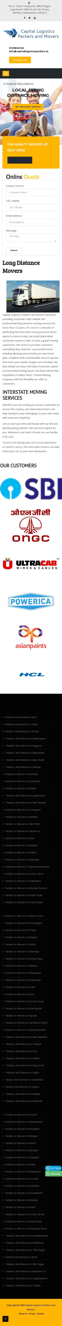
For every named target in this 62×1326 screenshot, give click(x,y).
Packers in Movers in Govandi (22, 1178)
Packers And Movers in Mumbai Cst (25, 1271)
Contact (40, 1314)
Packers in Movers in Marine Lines (24, 915)
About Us (23, 1314)
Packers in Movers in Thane (20, 930)
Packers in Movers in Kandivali (22, 781)
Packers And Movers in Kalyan (22, 1086)
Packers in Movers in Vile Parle (22, 824)
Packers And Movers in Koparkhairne (26, 1278)
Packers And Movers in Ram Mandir (25, 802)
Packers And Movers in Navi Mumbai (26, 1037)
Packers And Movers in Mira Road (24, 759)
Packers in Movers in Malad (20, 788)
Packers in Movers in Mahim (21, 852)
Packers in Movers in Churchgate (23, 923)
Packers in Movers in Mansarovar (24, 1121)
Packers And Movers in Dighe (22, 1072)
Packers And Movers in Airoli (21, 1257)
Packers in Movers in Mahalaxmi (23, 881)
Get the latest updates (28, 107)
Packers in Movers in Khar (20, 838)
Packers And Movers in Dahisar (23, 767)
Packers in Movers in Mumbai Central (26, 888)
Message (11, 230)
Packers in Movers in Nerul (20, 1143)
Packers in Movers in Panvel (21, 1114)
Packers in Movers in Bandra (21, 845)
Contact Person (15, 185)
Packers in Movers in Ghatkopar (23, 972)
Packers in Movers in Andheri (21, 816)
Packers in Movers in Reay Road (23, 1221)
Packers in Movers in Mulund (21, 937)
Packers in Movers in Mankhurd (22, 1171)
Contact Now (28, 116)
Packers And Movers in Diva (21, 1051)
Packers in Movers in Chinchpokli (23, 1008)
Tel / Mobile (13, 200)
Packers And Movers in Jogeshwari (25, 795)
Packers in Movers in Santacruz (22, 831)
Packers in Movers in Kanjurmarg (23, 958)
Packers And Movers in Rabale (22, 1093)
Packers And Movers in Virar (21, 717)
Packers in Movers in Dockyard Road (26, 1228)
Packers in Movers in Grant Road (23, 895)
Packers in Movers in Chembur (22, 1185)
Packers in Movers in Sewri (20, 1207)
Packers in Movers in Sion (19, 994)
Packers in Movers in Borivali (21, 774)
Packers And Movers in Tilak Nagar (25, 1249)
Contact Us (20, 60)
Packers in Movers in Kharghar (22, 1128)
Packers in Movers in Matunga (22, 859)
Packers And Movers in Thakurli (23, 1044)
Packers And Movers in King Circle (24, 1065)
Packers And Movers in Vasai (21, 724)
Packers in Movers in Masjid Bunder (25, 1029)
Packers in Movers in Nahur (20, 944)
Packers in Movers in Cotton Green (25, 1214)
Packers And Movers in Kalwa (22, 1058)
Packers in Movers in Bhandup (22, 951)
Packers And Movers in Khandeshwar (26, 1235)
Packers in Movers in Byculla (21, 1015)
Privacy (32, 1314)
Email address (14, 215)
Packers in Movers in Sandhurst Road (26, 1022)
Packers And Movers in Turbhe (23, 1285)
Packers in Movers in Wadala (21, 1200)
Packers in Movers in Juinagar (21, 1150)
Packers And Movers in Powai (22, 731)
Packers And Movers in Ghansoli (23, 1101)
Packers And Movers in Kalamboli (24, 1242)
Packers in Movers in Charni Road (24, 902)
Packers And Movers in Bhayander (25, 752)
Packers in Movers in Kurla (20, 987)
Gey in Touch (20, 160)
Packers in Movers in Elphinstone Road (27, 866)
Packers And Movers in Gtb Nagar (24, 1264)
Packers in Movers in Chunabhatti (24, 1193)
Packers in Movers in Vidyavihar (23, 980)
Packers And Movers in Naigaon (23, 745)
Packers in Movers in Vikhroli (21, 965)
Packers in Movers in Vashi (20, 1164)
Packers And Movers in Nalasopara (25, 738)
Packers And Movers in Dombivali (24, 1079)
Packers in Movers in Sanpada (22, 1157)
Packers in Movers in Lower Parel (24, 873)
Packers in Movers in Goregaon (23, 809)
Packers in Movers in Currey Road (24, 1001)
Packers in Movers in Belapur (21, 1136)
